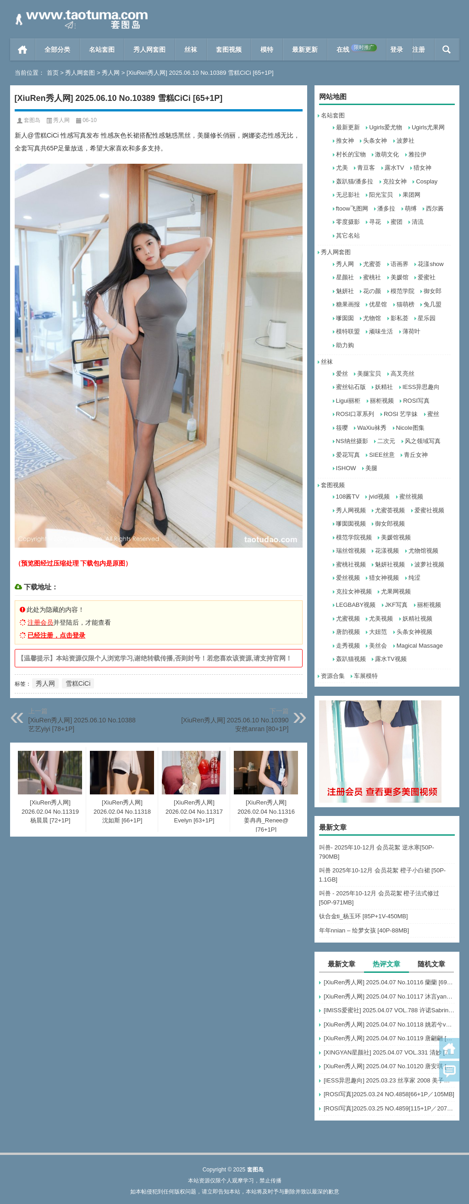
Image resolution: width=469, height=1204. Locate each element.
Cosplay (426, 181)
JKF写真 (396, 604)
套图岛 (32, 120)
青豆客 (366, 167)
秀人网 (111, 72)
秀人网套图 (149, 49)
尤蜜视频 (348, 618)
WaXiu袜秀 (371, 427)
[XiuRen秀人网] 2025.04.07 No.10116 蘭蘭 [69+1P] (389, 982)
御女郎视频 (390, 523)
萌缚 (411, 208)
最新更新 (305, 49)
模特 (266, 49)
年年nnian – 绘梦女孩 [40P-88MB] (364, 930)
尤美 (342, 167)
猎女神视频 (384, 577)
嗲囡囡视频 (351, 523)
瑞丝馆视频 (351, 550)
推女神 (345, 140)
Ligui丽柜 (348, 400)
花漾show (430, 264)
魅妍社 (345, 291)
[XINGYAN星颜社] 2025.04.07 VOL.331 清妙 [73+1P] (389, 1052)
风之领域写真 (423, 441)
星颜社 (345, 277)
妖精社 (384, 386)
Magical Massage (420, 645)
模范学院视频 (354, 537)
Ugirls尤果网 (428, 127)
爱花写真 (348, 454)
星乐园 (427, 318)
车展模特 (366, 675)
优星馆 (378, 304)
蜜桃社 (372, 277)
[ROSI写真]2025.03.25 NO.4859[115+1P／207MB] (389, 1108)
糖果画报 (348, 304)
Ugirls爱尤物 (385, 127)
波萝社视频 (429, 564)
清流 (418, 221)
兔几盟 (432, 304)
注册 (418, 49)
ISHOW (346, 468)
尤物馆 (372, 318)
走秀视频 (348, 645)
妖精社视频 (417, 618)
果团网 (411, 194)
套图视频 (229, 49)
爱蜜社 (427, 277)
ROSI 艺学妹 (401, 414)
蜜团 (397, 221)
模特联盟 (348, 331)
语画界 (399, 264)
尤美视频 (381, 618)
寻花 (375, 221)
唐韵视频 (348, 631)
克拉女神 (395, 181)
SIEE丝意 (382, 454)
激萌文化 (387, 154)
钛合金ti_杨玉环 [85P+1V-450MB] (363, 916)
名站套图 (102, 49)
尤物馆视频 (423, 550)
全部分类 (57, 49)
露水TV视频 (391, 658)
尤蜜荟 (372, 264)
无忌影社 (348, 194)
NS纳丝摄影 (352, 441)
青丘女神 (416, 454)
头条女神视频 (414, 631)
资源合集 (333, 675)
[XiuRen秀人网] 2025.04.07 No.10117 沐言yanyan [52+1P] (389, 996)
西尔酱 (435, 208)
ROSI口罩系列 (355, 414)
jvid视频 (379, 496)
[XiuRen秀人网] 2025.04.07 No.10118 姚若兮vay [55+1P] (389, 1024)
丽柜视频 (382, 400)
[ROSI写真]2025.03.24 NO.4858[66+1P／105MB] (389, 1094)
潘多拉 (386, 208)
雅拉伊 (417, 154)
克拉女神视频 (354, 591)
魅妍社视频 (390, 564)
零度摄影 (348, 221)
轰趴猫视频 (351, 658)
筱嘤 (342, 427)
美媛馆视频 (396, 537)
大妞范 (378, 631)
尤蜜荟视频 (390, 510)
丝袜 (190, 49)
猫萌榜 (405, 304)
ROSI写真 (416, 400)
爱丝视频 (348, 577)
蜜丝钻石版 (351, 386)
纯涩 (414, 577)
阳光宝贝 (381, 194)
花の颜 (372, 291)
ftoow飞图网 (352, 208)
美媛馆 (399, 277)
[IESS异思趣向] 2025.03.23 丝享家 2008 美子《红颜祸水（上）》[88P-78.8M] (389, 1080)
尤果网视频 (396, 591)
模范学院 (402, 291)
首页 (22, 50)
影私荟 (399, 318)
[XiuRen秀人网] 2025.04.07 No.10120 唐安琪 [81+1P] (389, 1066)
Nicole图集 (410, 427)
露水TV (394, 167)
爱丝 (342, 373)
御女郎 (432, 291)
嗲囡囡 (345, 318)
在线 (357, 48)
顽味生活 (381, 331)
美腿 (371, 468)
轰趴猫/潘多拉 (355, 181)
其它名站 (348, 235)
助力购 (345, 345)
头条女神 (375, 140)
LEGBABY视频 (356, 604)
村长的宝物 (351, 154)
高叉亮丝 (402, 373)
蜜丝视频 (411, 496)
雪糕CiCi (78, 683)
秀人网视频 (351, 510)
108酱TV (347, 496)
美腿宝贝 (369, 373)
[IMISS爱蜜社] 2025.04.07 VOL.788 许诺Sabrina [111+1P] (389, 1010)
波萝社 (405, 140)
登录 (396, 49)
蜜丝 (433, 414)
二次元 (386, 441)
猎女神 (422, 167)
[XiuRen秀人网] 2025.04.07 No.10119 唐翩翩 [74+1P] (389, 1038)
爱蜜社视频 (429, 510)
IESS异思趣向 (421, 386)
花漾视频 (387, 550)
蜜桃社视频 (351, 564)
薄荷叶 (411, 331)
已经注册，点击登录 (56, 635)
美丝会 (378, 645)
